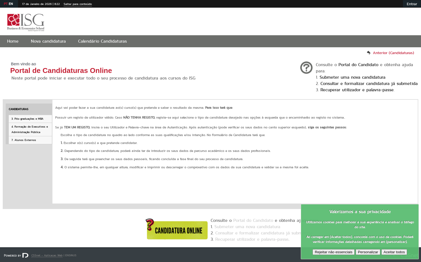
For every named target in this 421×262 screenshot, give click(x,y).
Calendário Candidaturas (102, 41)
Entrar (412, 4)
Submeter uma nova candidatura (352, 77)
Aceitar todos (394, 252)
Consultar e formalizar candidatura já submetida (369, 83)
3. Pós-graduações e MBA (27, 119)
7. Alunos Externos (23, 140)
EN (11, 3)
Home (13, 41)
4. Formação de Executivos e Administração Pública (29, 129)
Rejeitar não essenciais (333, 252)
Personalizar (368, 252)
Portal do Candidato (358, 64)
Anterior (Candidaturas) (393, 52)
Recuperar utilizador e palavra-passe (357, 90)
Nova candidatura (48, 41)
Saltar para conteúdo (78, 4)
